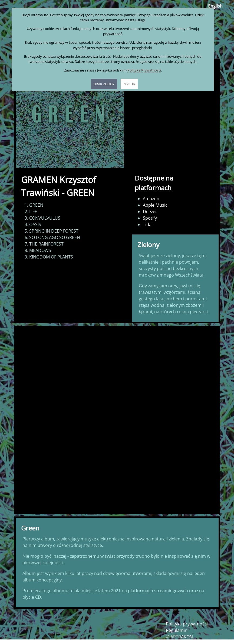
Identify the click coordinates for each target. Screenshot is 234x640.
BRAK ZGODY (104, 83)
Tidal (148, 224)
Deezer (150, 212)
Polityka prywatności (187, 624)
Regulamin (176, 630)
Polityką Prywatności (144, 70)
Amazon (151, 199)
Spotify (150, 218)
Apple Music (155, 205)
